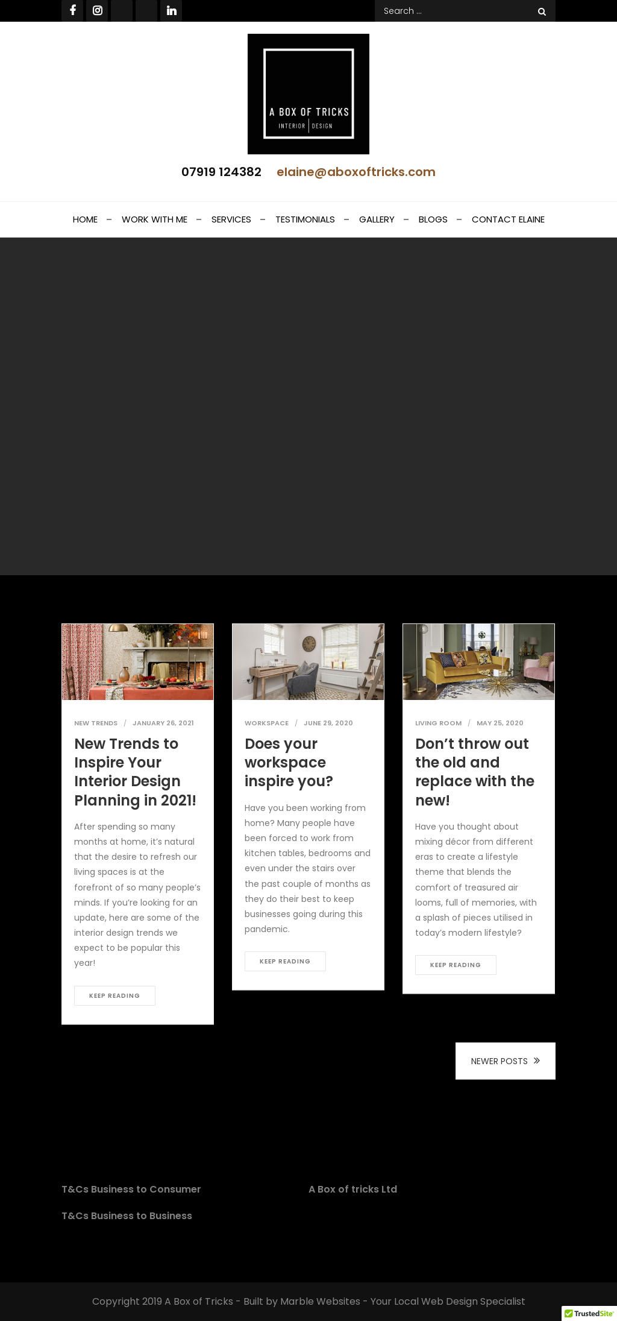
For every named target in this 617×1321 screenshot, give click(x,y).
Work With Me (154, 219)
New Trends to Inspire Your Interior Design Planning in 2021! (135, 772)
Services (231, 219)
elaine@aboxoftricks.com (356, 171)
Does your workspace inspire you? (289, 762)
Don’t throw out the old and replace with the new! (474, 772)
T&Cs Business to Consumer (131, 1189)
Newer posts (499, 1061)
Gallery (377, 219)
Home (85, 219)
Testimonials (305, 219)
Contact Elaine (508, 219)
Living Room (438, 723)
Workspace (267, 723)
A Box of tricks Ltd (352, 1189)
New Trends (95, 723)
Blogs (433, 219)
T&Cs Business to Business (126, 1216)
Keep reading (114, 995)
